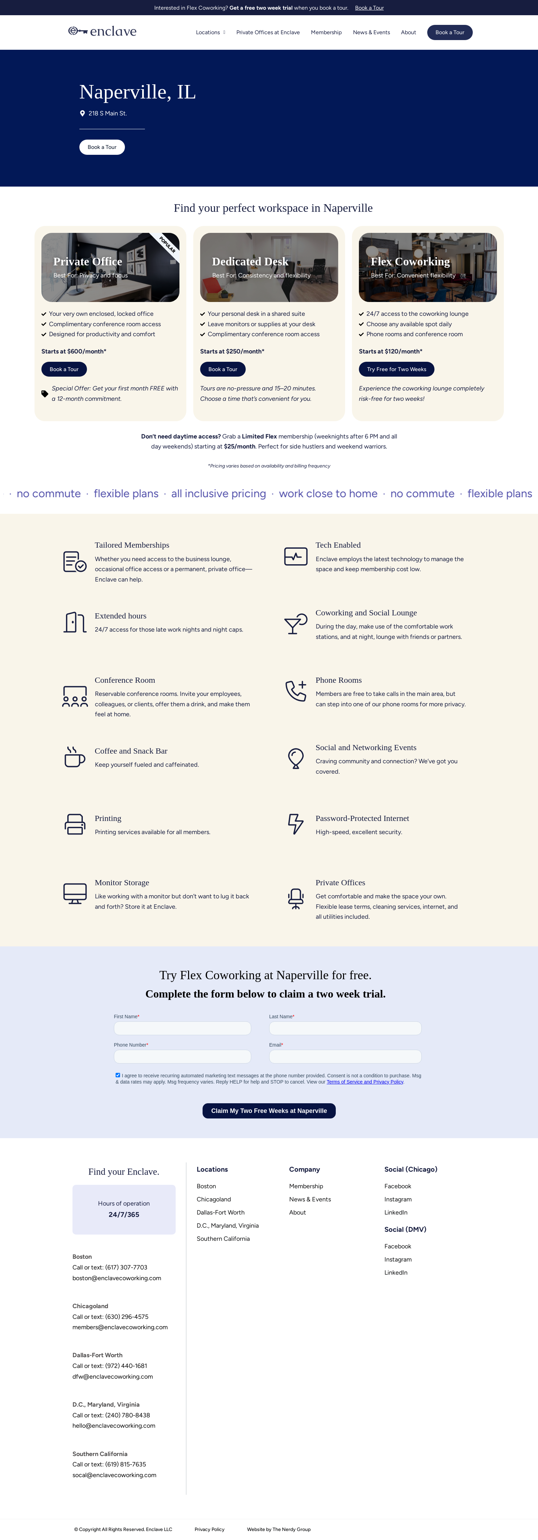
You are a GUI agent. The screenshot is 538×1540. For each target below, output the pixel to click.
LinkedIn (396, 1213)
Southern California (223, 1239)
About (408, 32)
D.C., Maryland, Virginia (228, 1226)
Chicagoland (214, 1199)
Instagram (398, 1199)
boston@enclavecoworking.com (117, 1277)
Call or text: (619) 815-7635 (109, 1461)
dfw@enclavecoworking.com (113, 1374)
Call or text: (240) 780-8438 (111, 1413)
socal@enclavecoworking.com (114, 1471)
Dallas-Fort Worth (221, 1213)
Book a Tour (449, 32)
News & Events (372, 32)
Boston (206, 1186)
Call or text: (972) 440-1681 (110, 1364)
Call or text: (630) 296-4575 (110, 1316)
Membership (328, 32)
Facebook (398, 1186)
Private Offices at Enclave (270, 32)
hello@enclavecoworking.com (114, 1423)
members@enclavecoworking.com (120, 1326)
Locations (213, 32)
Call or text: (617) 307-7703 (110, 1267)
